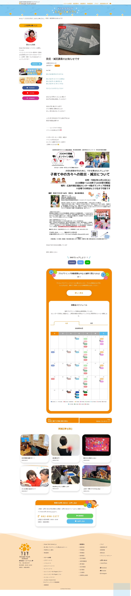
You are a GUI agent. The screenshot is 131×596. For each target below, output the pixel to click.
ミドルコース (47, 569)
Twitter (81, 262)
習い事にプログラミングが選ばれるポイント (55, 553)
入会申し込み (80, 528)
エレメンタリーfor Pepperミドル (52, 580)
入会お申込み (103, 569)
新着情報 (102, 556)
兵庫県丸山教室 (84, 581)
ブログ (102, 550)
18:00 (85, 395)
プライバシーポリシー (106, 561)
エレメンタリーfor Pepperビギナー (53, 577)
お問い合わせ (103, 566)
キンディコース (48, 575)
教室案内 (82, 550)
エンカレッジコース (49, 583)
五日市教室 (83, 564)
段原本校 (82, 553)
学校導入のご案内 (48, 556)
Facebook (72, 262)
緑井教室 (82, 561)
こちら (52, 517)
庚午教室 (82, 570)
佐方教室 (82, 576)
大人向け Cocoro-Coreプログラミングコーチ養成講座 (51, 587)
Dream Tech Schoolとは (50, 550)
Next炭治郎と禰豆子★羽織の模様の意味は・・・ (60, 421)
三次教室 (82, 578)
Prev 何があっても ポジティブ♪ (102, 421)
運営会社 (102, 559)
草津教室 (82, 559)
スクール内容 (47, 563)
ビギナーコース (48, 566)
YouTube (31, 93)
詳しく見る (79, 293)
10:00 (77, 392)
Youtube (103, 577)
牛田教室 (82, 556)
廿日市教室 (83, 573)
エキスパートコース (49, 572)
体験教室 (80, 522)
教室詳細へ (36, 64)
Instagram (30, 98)
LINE (87, 262)
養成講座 (46, 559)
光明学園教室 (83, 567)
